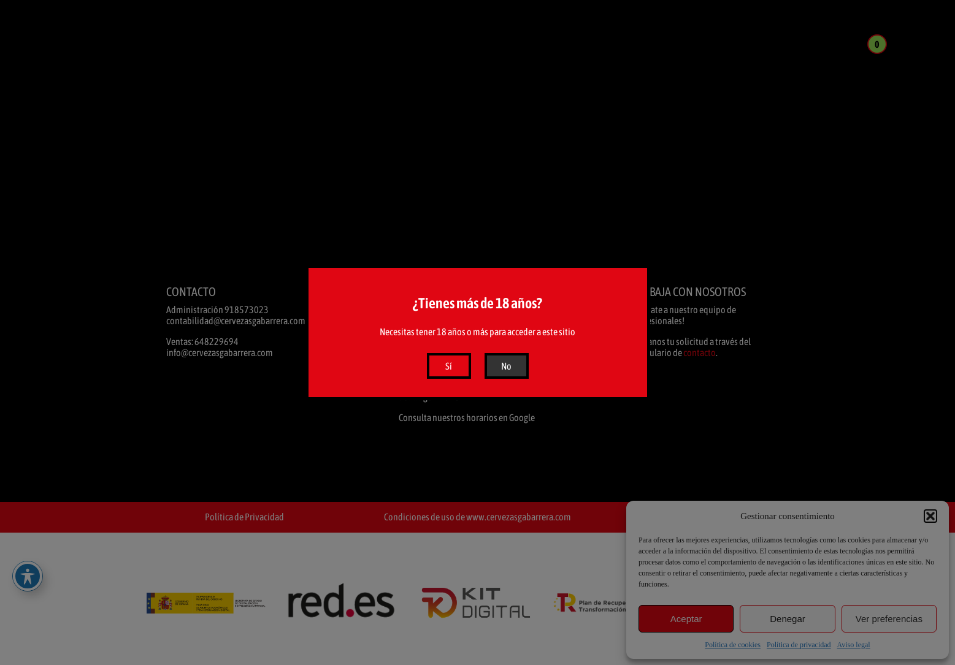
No (506, 365)
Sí (448, 365)
